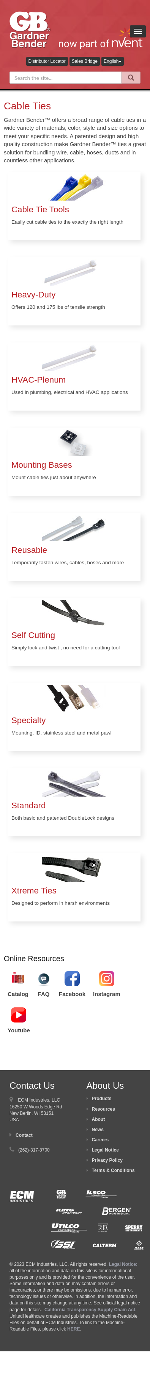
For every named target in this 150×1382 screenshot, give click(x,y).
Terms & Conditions (113, 1170)
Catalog (18, 994)
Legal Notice (105, 1150)
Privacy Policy (107, 1160)
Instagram (106, 994)
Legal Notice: (123, 1264)
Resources (103, 1109)
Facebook (72, 994)
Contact (24, 1135)
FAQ (44, 994)
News (98, 1129)
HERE (73, 1329)
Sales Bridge (85, 61)
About (98, 1119)
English (113, 61)
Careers (100, 1139)
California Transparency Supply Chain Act (89, 1309)
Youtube (19, 1030)
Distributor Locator (47, 61)
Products (102, 1098)
